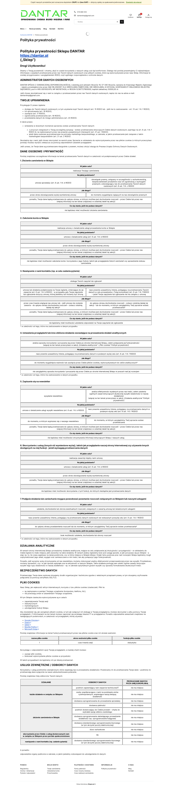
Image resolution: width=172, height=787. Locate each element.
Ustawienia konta (53, 771)
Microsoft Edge (31, 629)
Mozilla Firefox (31, 627)
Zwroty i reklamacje (27, 771)
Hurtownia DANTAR (26, 35)
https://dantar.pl (34, 55)
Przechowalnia (52, 773)
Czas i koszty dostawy (82, 771)
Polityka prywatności (108, 769)
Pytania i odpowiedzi (27, 773)
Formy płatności (80, 769)
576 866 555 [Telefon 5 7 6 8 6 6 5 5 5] (82, 12)
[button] (122, 22)
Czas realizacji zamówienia (83, 773)
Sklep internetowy (85, 784)
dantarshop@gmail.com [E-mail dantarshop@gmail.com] (85, 15)
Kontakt (131, 771)
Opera (27, 622)
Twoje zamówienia (53, 769)
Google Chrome (31, 620)
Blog (130, 769)
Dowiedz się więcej (133, 2)
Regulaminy (24, 769)
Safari (27, 625)
